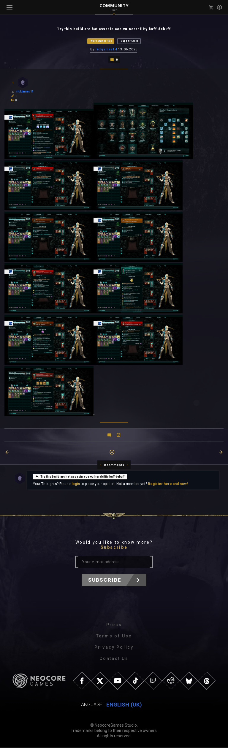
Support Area (130, 41)
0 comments (114, 465)
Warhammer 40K (101, 41)
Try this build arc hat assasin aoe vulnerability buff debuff (80, 477)
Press (114, 625)
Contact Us (114, 659)
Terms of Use (114, 636)
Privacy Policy (114, 647)
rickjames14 (106, 50)
